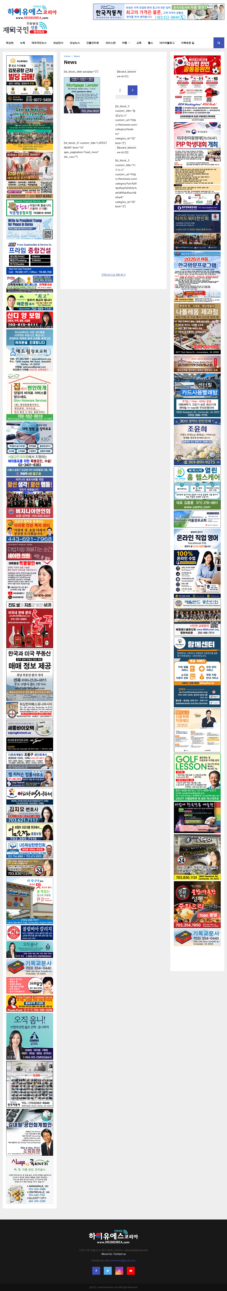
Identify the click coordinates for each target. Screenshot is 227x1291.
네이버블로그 (167, 42)
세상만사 (58, 42)
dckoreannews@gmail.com (120, 1260)
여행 (124, 42)
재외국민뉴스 (39, 42)
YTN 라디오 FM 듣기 (113, 274)
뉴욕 (22, 42)
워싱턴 (10, 42)
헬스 (150, 42)
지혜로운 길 (187, 42)
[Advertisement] (197, 955)
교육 (138, 42)
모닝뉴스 (75, 42)
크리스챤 (110, 42)
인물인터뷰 (92, 42)
